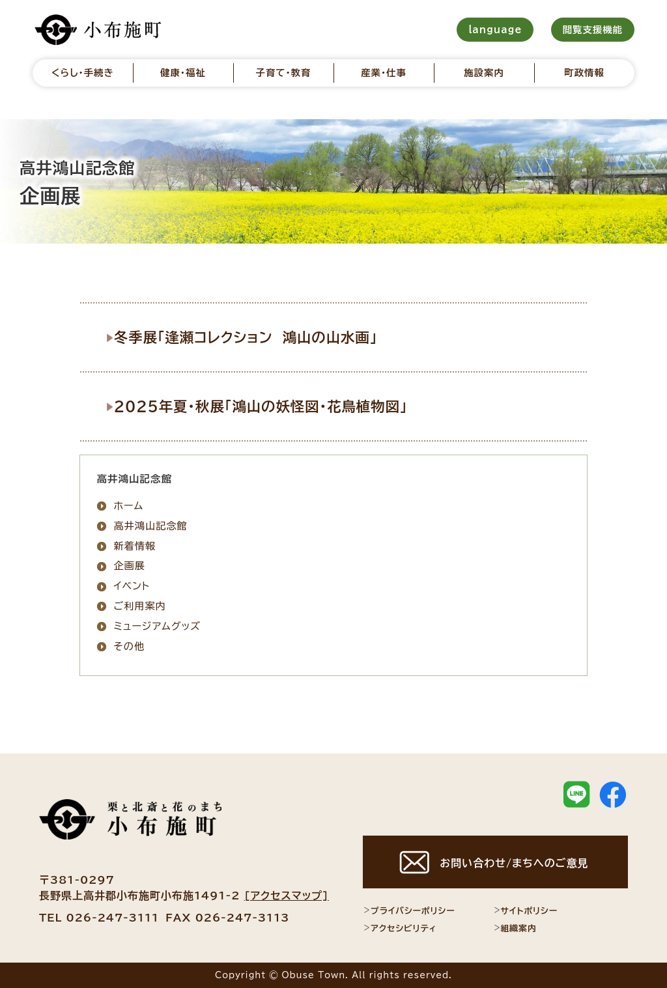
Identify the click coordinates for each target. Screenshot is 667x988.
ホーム (128, 505)
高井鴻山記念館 (150, 525)
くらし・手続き (82, 73)
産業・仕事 (383, 73)
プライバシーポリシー (409, 910)
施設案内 (484, 73)
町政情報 (584, 73)
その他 (129, 646)
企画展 (129, 566)
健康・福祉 (183, 73)
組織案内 (515, 928)
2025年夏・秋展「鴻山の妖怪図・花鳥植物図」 (267, 405)
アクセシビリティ (399, 928)
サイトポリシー (525, 910)
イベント (131, 586)
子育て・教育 (283, 73)
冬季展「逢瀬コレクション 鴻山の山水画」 (252, 337)
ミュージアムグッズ (157, 625)
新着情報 (134, 545)
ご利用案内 (139, 605)
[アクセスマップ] (286, 895)
